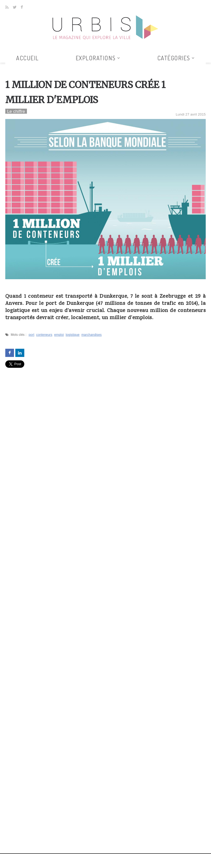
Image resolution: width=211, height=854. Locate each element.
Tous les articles (103, 66)
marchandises (91, 335)
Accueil (27, 58)
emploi (59, 335)
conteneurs (44, 335)
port (31, 335)
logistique (73, 335)
